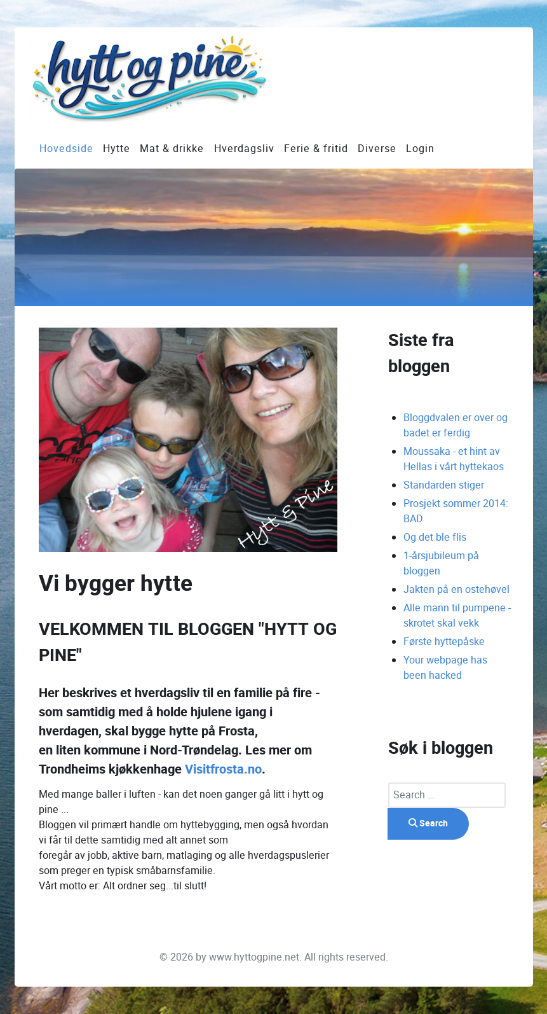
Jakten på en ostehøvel (456, 589)
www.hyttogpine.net (254, 957)
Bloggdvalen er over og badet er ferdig (455, 425)
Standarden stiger (443, 485)
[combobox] (447, 795)
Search (428, 823)
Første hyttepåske (444, 641)
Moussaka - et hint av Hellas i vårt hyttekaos (453, 459)
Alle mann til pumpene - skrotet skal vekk (457, 615)
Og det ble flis (434, 537)
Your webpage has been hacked (445, 668)
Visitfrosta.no (223, 769)
